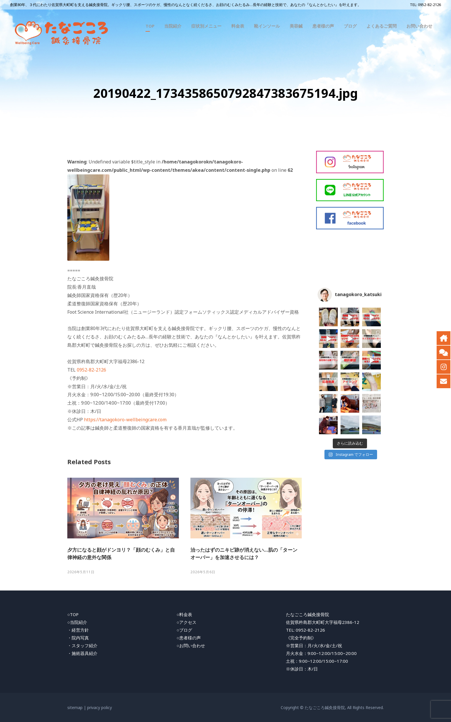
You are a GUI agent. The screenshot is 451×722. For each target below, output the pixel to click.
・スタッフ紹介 (82, 645)
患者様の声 (323, 26)
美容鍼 (296, 26)
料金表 (237, 26)
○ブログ (184, 630)
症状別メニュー (206, 26)
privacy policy (99, 707)
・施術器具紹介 (82, 653)
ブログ (350, 26)
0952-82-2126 (429, 4)
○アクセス (186, 622)
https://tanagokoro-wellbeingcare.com (125, 419)
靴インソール (267, 26)
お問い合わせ (419, 26)
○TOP (73, 614)
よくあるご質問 (381, 26)
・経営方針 (78, 630)
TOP (150, 26)
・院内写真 (78, 638)
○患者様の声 (189, 638)
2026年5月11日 (81, 571)
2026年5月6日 (202, 571)
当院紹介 (172, 26)
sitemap (75, 707)
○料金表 (184, 614)
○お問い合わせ (191, 645)
